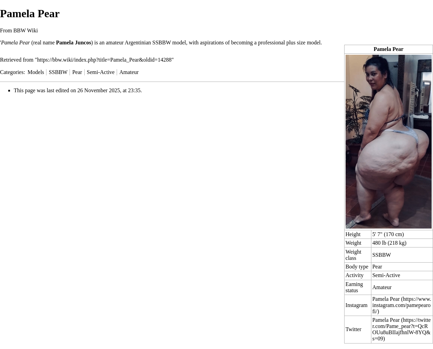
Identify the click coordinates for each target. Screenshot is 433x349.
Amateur (382, 287)
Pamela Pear (386, 299)
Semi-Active (386, 275)
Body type (357, 266)
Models (36, 72)
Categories (11, 72)
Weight (353, 243)
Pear (377, 266)
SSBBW (381, 255)
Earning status (354, 287)
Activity (354, 275)
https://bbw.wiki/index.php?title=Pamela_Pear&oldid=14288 (104, 60)
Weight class (353, 255)
